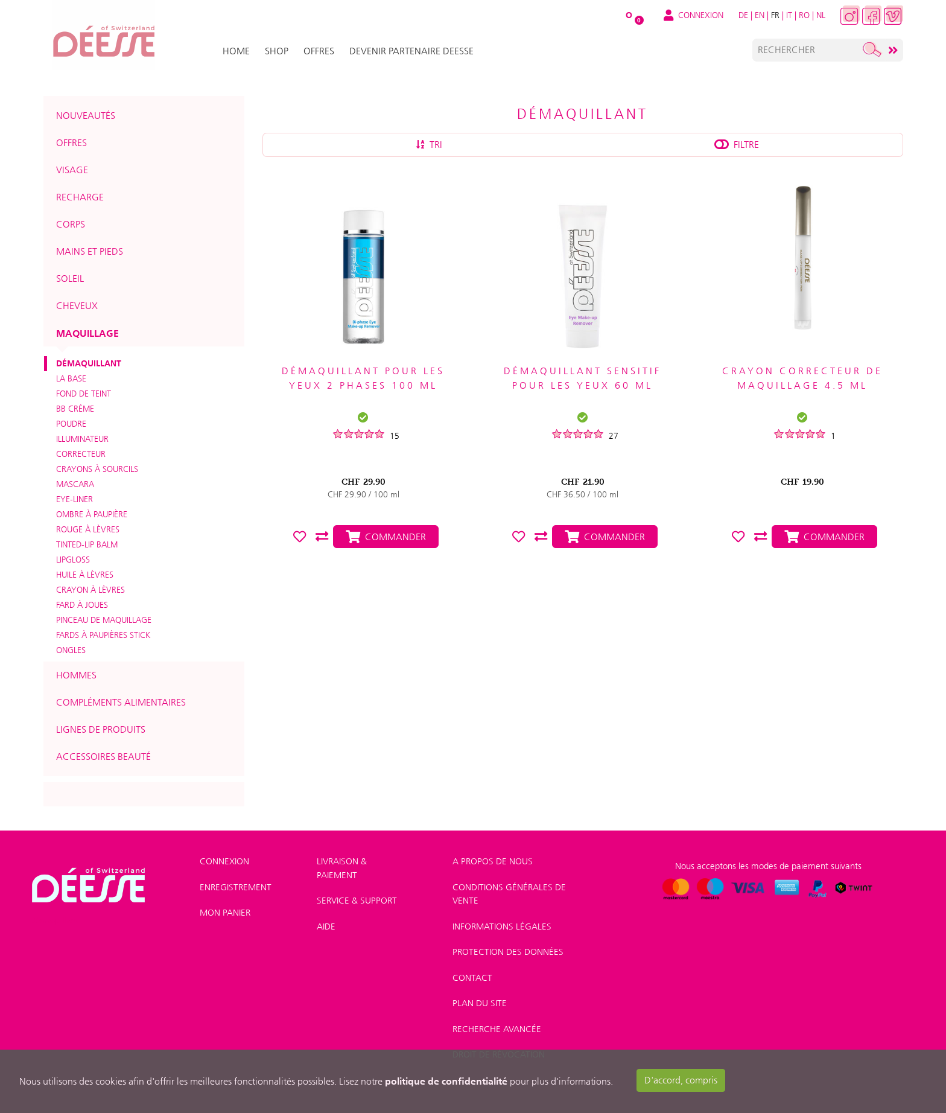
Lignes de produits (100, 729)
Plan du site (479, 1003)
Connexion (224, 861)
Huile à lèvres (84, 574)
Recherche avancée (496, 1029)
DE (743, 15)
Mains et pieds (89, 251)
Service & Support (357, 900)
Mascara (75, 484)
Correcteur (81, 453)
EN (759, 15)
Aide (326, 926)
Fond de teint (83, 393)
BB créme (75, 408)
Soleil (70, 278)
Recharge (80, 197)
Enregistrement (235, 887)
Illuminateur (82, 438)
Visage (72, 170)
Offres (71, 142)
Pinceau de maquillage (103, 619)
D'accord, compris (680, 1080)
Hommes (76, 675)
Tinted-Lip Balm (87, 544)
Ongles (71, 650)
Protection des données (507, 951)
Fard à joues (82, 604)
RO (804, 15)
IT (789, 15)
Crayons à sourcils (97, 469)
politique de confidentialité (446, 1081)
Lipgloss (73, 559)
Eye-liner (74, 499)
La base (71, 378)
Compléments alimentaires (121, 702)
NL (820, 15)
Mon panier (225, 912)
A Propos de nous (492, 861)
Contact (472, 977)
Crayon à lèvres (90, 589)
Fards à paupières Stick (103, 635)
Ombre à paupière (91, 514)
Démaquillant (88, 363)
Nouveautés (85, 115)
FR (775, 15)
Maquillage (87, 333)
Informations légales (501, 926)
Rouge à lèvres (87, 529)
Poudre (71, 423)
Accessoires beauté (103, 756)
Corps (70, 224)
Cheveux (77, 305)
